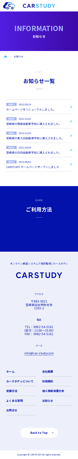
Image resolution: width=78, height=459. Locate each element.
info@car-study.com (39, 353)
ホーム (10, 371)
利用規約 (47, 381)
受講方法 (11, 391)
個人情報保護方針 (53, 391)
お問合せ (11, 410)
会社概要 (47, 371)
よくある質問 (14, 401)
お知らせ (47, 401)
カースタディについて (19, 381)
